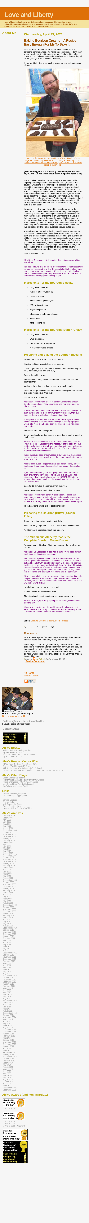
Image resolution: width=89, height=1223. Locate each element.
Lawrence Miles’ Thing (17, 808)
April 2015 (7, 1021)
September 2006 (10, 830)
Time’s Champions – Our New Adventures (20, 782)
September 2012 (10, 976)
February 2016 (9, 1036)
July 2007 (7, 851)
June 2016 (7, 1038)
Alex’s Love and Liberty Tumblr (16, 786)
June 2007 (7, 849)
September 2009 (10, 905)
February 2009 (9, 890)
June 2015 (7, 1025)
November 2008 (9, 884)
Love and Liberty (28, 14)
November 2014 (9, 1017)
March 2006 (8, 818)
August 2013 (8, 998)
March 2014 (8, 1003)
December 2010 (9, 934)
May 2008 (7, 872)
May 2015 (7, 1023)
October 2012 (8, 978)
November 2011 (9, 957)
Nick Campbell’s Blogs (12, 804)
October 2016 (8, 1040)
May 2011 (7, 944)
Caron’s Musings (10, 800)
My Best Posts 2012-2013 (13, 752)
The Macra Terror (10, 770)
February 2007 (9, 841)
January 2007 (8, 839)
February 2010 (9, 915)
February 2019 (9, 1061)
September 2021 (10, 1088)
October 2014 (8, 1015)
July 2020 (7, 1077)
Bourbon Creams (46, 621)
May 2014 (7, 1007)
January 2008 (8, 863)
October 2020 (8, 1082)
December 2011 (9, 959)
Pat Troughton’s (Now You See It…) (42, 770)
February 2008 (9, 866)
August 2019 (8, 1067)
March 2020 (8, 1069)
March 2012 (8, 963)
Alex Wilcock (40, 659)
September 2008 (10, 880)
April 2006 (7, 820)
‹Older (35, 675)
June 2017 (7, 1050)
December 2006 (9, 836)
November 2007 (9, 859)
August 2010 (8, 926)
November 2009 (9, 909)
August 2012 (8, 974)
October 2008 (8, 882)
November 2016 (9, 1042)
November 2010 (9, 932)
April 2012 (7, 965)
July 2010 (7, 924)
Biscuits (34, 621)
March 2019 (8, 1063)
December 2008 (9, 886)
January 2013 (8, 984)
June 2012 (7, 969)
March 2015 (8, 1019)
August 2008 (8, 878)
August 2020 (8, 1079)
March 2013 (8, 988)
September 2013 (10, 1001)
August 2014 (8, 1011)
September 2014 (10, 1013)
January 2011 (8, 936)
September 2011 (10, 953)
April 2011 (7, 942)
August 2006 (8, 828)
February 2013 (9, 986)
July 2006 (7, 826)
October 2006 (8, 832)
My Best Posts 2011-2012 (13, 757)
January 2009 (8, 888)
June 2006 (7, 824)
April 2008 (7, 870)
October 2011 (8, 955)
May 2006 (7, 822)
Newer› (27, 675)
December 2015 (9, 1032)
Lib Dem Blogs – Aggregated (15, 796)
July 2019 (7, 1065)
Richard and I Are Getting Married (17, 750)
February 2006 (9, 816)
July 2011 (7, 949)
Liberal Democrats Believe (14, 778)
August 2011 (8, 951)
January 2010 (8, 913)
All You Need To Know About (20, 764)
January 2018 (8, 1055)
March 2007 (8, 843)
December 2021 (9, 1090)
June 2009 (7, 899)
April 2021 (7, 1084)
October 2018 (8, 1059)
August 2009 (8, 903)
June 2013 (7, 994)
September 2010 (10, 928)
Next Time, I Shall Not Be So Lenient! (18, 784)
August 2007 (8, 853)
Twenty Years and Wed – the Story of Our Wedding (24, 780)
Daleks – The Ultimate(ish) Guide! (17, 766)
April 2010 (7, 920)
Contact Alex (11, 728)
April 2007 (7, 845)
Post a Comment (35, 661)
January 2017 (8, 1046)
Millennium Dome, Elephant (14, 794)
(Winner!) (21, 1126)
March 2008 (8, 868)
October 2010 (8, 930)
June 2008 (7, 874)
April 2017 (7, 1048)
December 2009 (9, 911)
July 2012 (7, 971)
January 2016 (8, 1034)
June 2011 (7, 947)
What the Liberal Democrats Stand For (19, 755)
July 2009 (7, 901)
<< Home (29, 673)
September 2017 (10, 1052)
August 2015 (8, 1028)
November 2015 (9, 1030)
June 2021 (7, 1086)
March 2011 (8, 940)
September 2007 (10, 855)
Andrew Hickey (9, 802)
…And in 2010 (9, 1124)
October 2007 (8, 857)
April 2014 (7, 1005)
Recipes (64, 621)
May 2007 (7, 847)
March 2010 (8, 917)
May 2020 (7, 1073)
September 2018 (10, 1057)
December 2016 (9, 1044)
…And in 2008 (9, 1108)
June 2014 (7, 1009)
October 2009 (8, 907)
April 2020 (7, 1071)
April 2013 (7, 990)
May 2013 (7, 992)
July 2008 (7, 876)
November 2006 (9, 834)
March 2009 (8, 893)
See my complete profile (14, 716)
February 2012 (9, 961)
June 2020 (7, 1075)
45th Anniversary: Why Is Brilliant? (22, 768)
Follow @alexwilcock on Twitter (23, 721)
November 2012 (9, 980)
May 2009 (7, 897)
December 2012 (9, 982)
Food (57, 621)
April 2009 (7, 895)
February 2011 (9, 938)
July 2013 (7, 996)
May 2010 (7, 922)
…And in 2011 (9, 1126)
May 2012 (7, 967)
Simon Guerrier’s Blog (12, 806)
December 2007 (9, 861)
